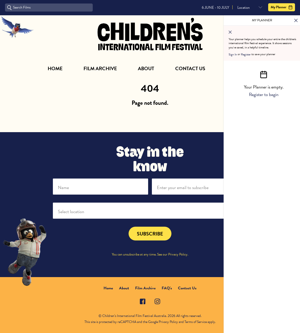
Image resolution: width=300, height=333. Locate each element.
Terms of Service (195, 321)
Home (55, 68)
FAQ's (167, 288)
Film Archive (100, 68)
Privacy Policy (177, 254)
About (146, 68)
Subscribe (239, 68)
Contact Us (190, 68)
